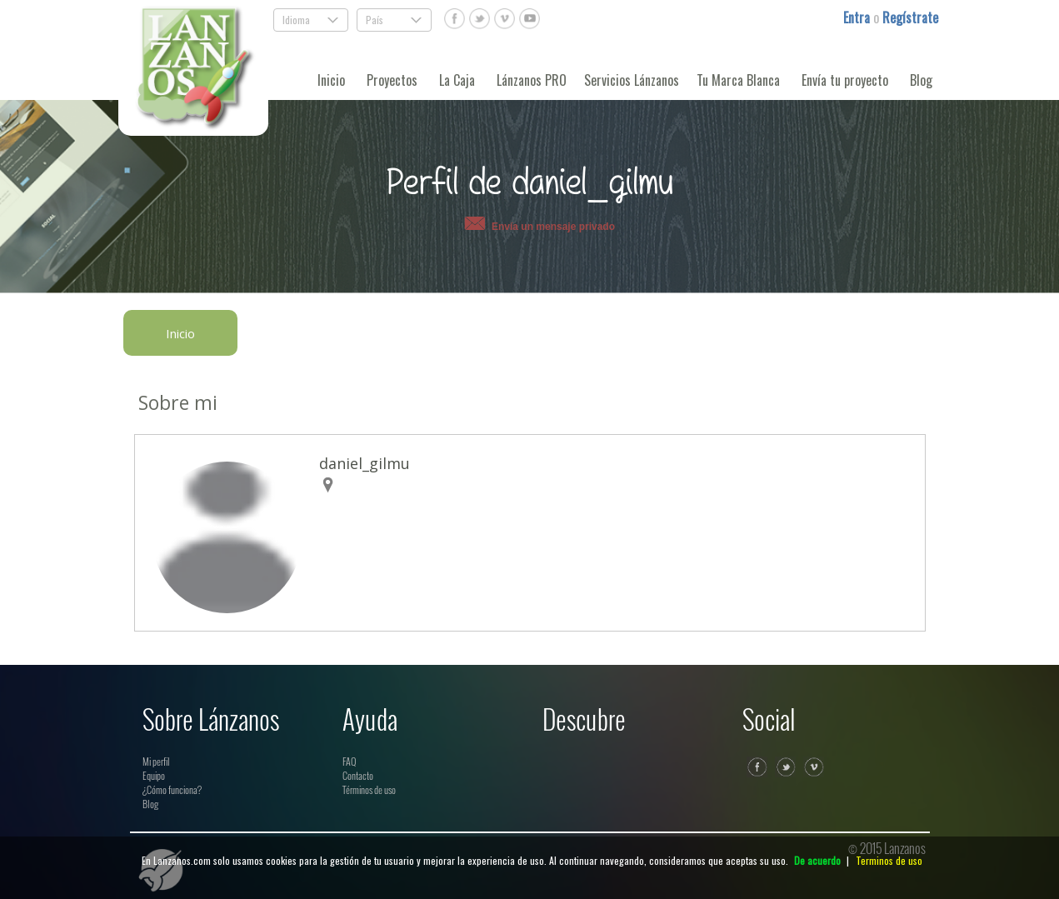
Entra (858, 17)
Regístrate (910, 17)
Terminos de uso (889, 860)
